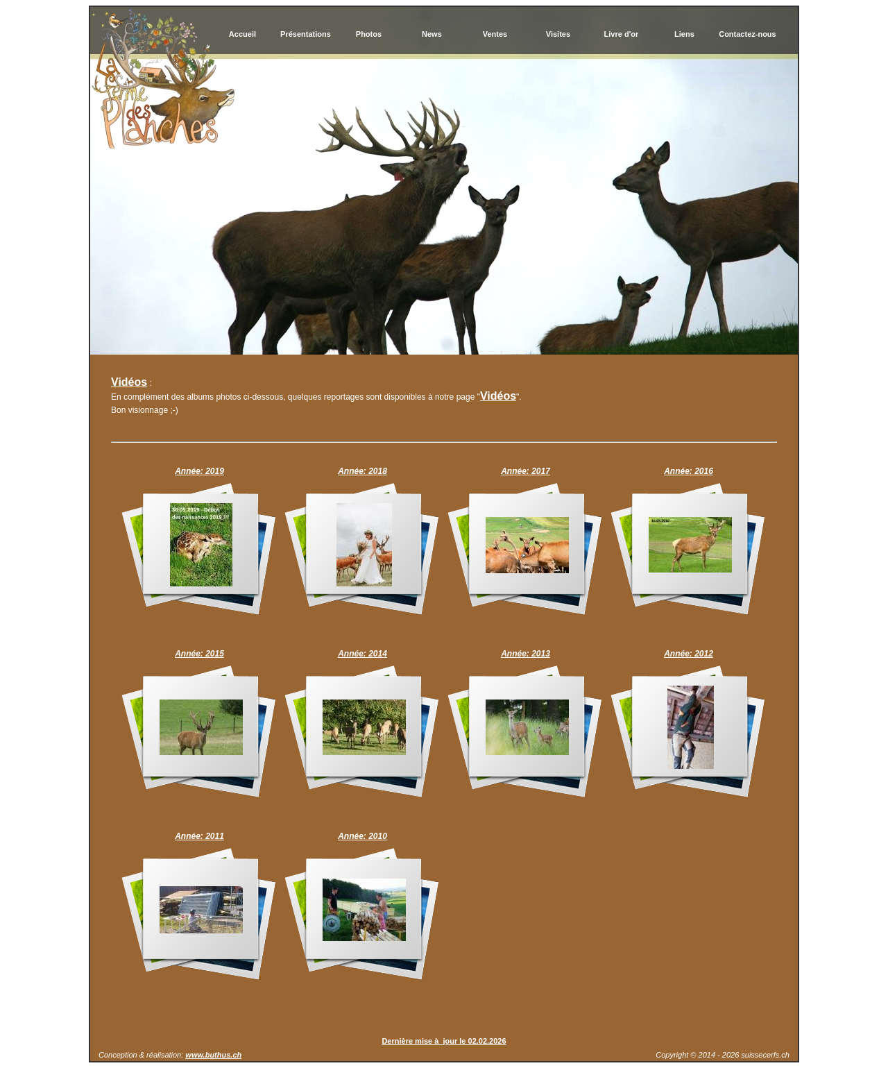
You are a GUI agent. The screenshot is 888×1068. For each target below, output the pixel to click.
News (432, 34)
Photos (369, 34)
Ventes (495, 34)
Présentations (305, 34)
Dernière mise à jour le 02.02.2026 (444, 1041)
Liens (684, 34)
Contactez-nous (747, 34)
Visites (558, 34)
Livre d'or (621, 34)
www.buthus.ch (213, 1055)
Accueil (242, 34)
